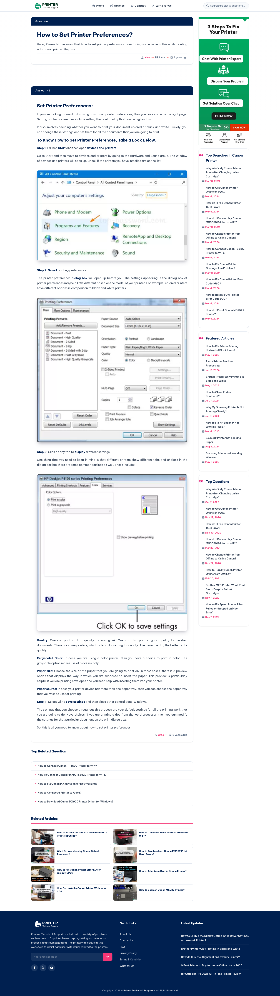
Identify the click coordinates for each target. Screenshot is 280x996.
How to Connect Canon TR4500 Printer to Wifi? (67, 765)
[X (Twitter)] (43, 967)
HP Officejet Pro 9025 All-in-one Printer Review (211, 973)
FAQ (122, 946)
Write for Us (161, 5)
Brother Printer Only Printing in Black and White (210, 948)
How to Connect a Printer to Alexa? (59, 792)
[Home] (46, 6)
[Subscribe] (107, 957)
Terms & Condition (131, 959)
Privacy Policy (128, 953)
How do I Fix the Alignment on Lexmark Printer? (210, 957)
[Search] (228, 5)
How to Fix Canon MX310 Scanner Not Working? (67, 783)
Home (98, 5)
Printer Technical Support (138, 990)
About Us (125, 934)
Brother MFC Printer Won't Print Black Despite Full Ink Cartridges (225, 589)
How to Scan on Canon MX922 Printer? (162, 889)
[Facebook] (34, 967)
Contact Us (126, 940)
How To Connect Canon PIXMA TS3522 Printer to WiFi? (72, 774)
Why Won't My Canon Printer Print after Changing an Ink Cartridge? (223, 172)
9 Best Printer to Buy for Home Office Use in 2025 (211, 965)
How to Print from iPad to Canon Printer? (163, 871)
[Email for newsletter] (67, 957)
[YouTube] (51, 967)
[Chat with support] (224, 81)
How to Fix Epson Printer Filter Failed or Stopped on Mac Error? (225, 608)
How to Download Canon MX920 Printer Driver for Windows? (75, 801)
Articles (117, 5)
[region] (112, 76)
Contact (138, 5)
